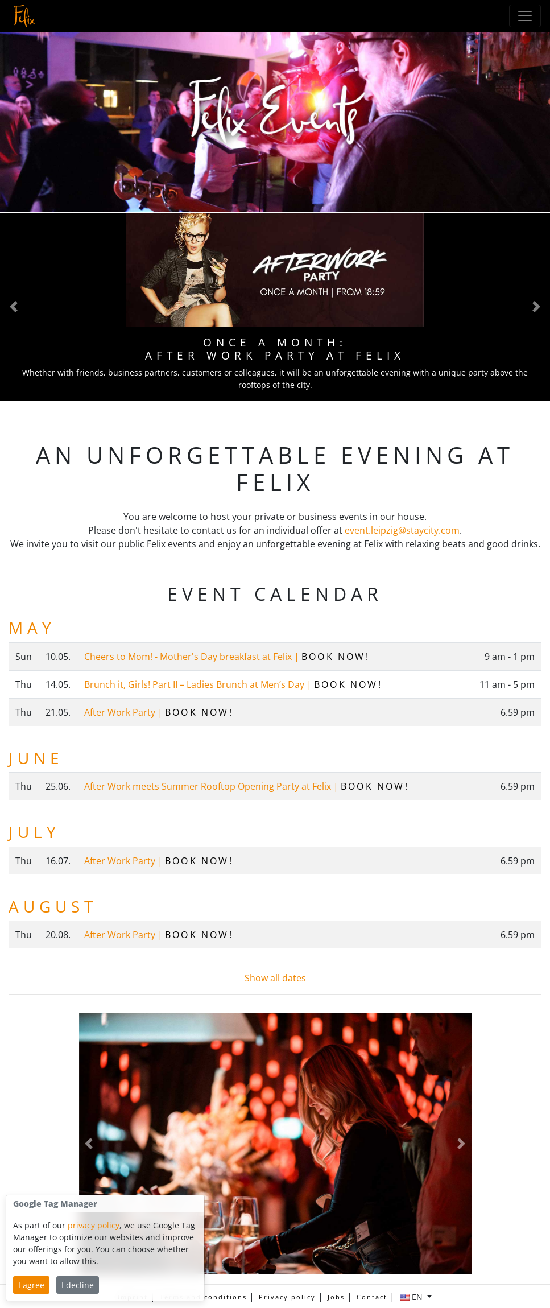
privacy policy (93, 1225)
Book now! (335, 656)
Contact (372, 1297)
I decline (77, 1285)
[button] (13, 306)
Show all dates (275, 978)
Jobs (336, 1297)
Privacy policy (287, 1297)
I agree (31, 1285)
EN (412, 1297)
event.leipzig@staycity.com (402, 530)
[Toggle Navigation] (525, 16)
